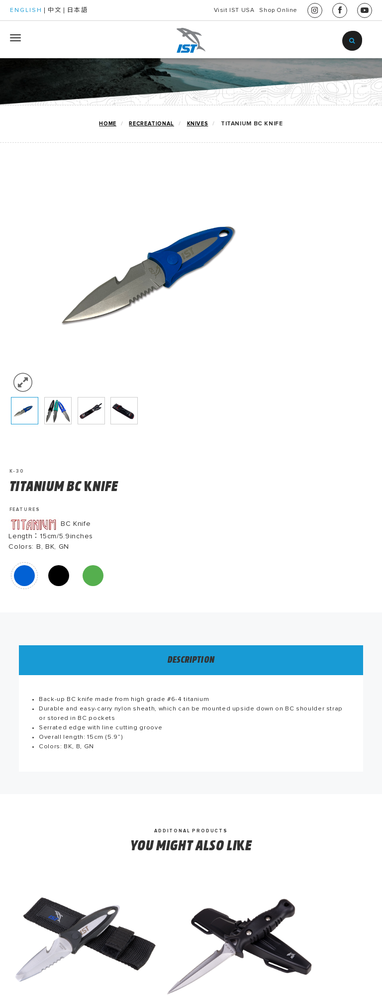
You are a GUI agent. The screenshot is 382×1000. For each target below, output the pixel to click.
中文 (55, 10)
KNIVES (197, 123)
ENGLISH (26, 10)
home (107, 123)
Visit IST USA (207, 10)
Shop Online (269, 10)
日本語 (77, 10)
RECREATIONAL (151, 123)
